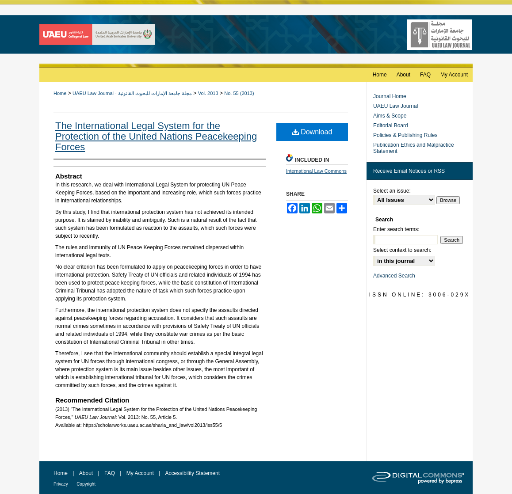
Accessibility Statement (192, 473)
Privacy (60, 484)
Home (59, 93)
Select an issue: (392, 191)
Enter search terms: (396, 229)
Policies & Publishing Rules (405, 135)
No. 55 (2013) (239, 93)
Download (312, 132)
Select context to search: (402, 250)
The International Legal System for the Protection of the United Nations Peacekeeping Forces (156, 136)
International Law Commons (316, 171)
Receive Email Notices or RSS (409, 171)
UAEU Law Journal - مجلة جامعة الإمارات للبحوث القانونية (132, 93)
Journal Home (389, 96)
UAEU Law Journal (395, 106)
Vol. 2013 (208, 93)
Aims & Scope (389, 116)
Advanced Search (394, 276)
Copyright (86, 484)
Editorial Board (390, 125)
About (86, 473)
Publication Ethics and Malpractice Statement (413, 148)
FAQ (109, 473)
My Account (140, 473)
